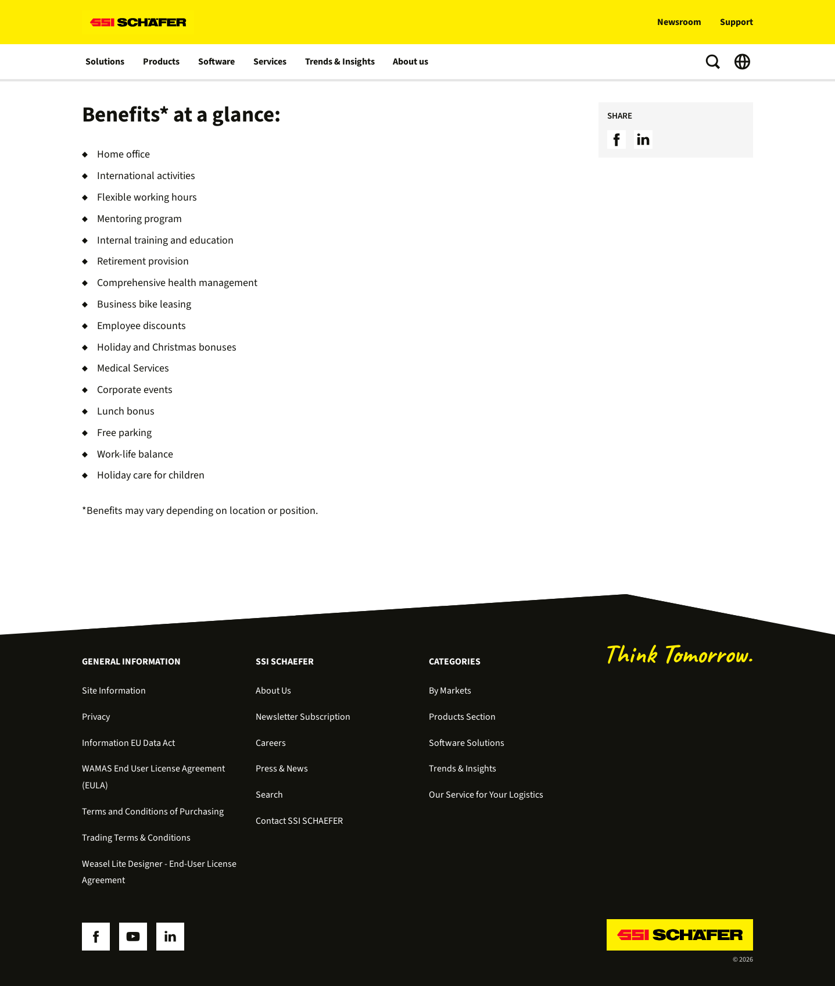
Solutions (104, 61)
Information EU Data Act (128, 743)
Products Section (462, 716)
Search (269, 794)
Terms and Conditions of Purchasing (153, 811)
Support (736, 22)
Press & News (282, 768)
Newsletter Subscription (303, 716)
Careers (271, 743)
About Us (273, 690)
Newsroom (679, 22)
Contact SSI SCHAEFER (299, 820)
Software (216, 61)
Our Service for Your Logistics (486, 794)
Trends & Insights (340, 61)
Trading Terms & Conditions (136, 837)
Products (161, 61)
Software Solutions (466, 743)
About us (411, 61)
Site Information (114, 690)
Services (269, 61)
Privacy (96, 716)
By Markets (450, 690)
